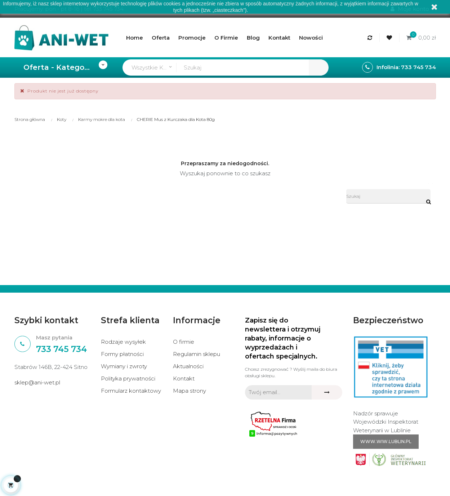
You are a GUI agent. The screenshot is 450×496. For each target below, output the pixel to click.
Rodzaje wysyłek (123, 341)
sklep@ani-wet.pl (37, 382)
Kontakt (184, 378)
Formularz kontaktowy (131, 390)
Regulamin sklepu (196, 354)
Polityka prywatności (128, 378)
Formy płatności (122, 354)
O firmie (183, 341)
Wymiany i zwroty (124, 366)
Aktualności (188, 366)
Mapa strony (189, 390)
